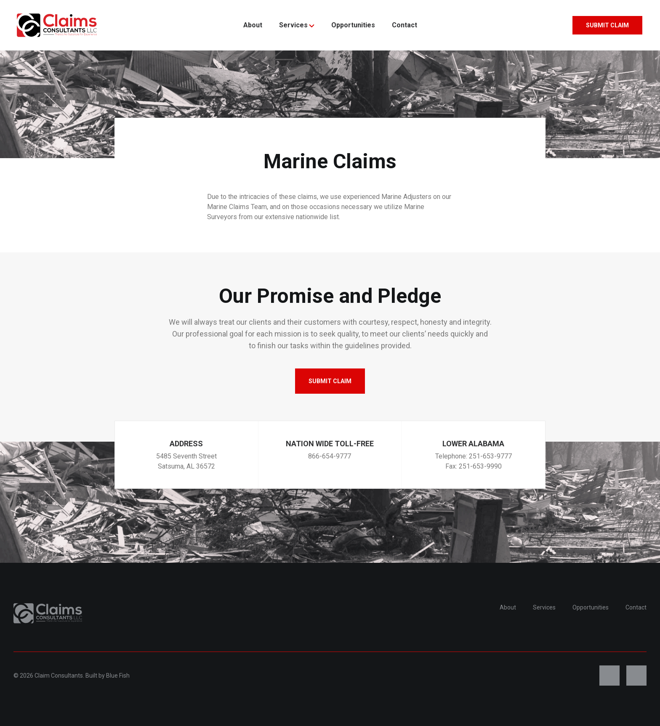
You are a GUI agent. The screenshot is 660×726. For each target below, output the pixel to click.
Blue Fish (118, 675)
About (252, 25)
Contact (404, 25)
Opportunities (353, 25)
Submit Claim (607, 25)
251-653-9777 (490, 456)
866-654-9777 (329, 456)
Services (296, 25)
